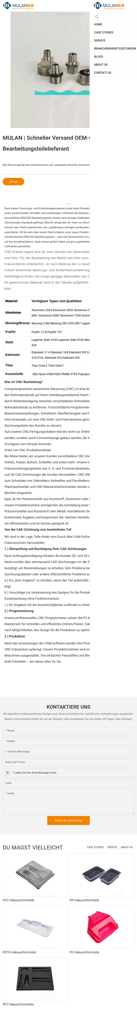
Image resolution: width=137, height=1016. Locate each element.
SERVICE (112, 847)
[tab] (68, 202)
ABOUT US (127, 847)
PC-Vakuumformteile (84, 952)
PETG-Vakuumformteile (19, 952)
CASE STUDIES (95, 847)
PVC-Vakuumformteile (18, 900)
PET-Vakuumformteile (18, 1004)
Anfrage (13, 181)
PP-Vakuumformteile (84, 900)
